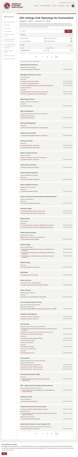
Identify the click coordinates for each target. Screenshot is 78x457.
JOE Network (9, 17)
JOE (8, 11)
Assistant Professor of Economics (31, 69)
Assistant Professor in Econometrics (31, 364)
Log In (73, 2)
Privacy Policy (10, 450)
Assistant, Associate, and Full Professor (32, 334)
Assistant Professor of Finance (30, 318)
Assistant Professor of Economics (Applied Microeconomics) (38, 227)
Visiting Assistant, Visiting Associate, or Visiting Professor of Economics (38, 256)
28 (47, 56)
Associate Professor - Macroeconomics (32, 369)
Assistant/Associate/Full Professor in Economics (34, 135)
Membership (62, 2)
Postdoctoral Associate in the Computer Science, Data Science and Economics (39, 329)
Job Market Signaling (9, 59)
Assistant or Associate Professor (30, 81)
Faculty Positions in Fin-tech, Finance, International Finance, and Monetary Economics (39, 414)
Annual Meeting (45, 5)
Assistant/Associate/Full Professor (31, 419)
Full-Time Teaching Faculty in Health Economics (34, 94)
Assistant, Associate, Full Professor (31, 203)
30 (56, 57)
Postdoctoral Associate (28, 117)
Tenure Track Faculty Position (30, 401)
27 (42, 56)
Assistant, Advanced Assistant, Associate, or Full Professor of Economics (38, 250)
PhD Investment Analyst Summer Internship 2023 (35, 127)
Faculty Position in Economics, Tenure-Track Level (35, 91)
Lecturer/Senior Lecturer (28, 340)
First (36, 56)
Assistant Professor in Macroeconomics (32, 367)
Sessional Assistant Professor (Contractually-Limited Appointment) (36, 379)
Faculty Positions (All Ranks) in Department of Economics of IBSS (39, 308)
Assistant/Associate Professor (30, 191)
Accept (4, 453)
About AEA (68, 2)
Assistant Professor (27, 106)
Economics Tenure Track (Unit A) (30, 167)
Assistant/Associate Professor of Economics (33, 211)
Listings (7, 25)
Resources (61, 5)
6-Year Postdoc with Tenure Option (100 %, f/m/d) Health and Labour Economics (38, 391)
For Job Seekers (8, 31)
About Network (9, 22)
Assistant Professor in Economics (31, 428)
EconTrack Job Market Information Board (9, 40)
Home (4, 11)
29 (51, 56)
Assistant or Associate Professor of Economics (34, 297)
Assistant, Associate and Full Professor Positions (35, 409)
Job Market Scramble (9, 55)
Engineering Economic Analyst (30, 275)
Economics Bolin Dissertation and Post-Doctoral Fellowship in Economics (38, 253)
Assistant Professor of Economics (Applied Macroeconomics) (38, 225)
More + (68, 5)
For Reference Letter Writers (9, 35)
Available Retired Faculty (8, 51)
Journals (36, 5)
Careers (54, 5)
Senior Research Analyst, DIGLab (30, 239)
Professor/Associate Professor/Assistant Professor (35, 285)
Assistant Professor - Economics (30, 159)
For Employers (7, 28)
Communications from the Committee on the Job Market (9, 46)
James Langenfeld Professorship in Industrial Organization (37, 85)
